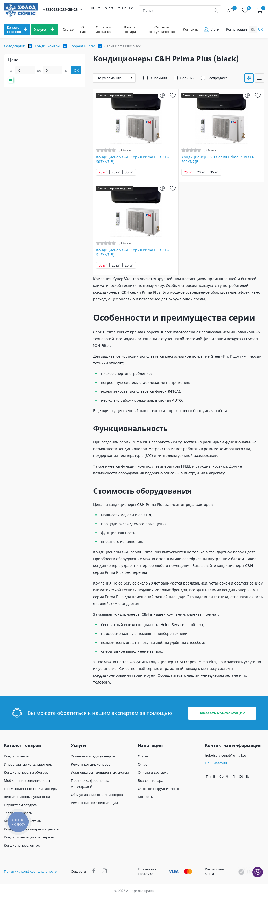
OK (76, 70)
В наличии (158, 78)
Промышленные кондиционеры (31, 788)
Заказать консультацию (222, 712)
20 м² (103, 172)
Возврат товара (130, 29)
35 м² (129, 172)
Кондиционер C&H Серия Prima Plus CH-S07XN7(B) (132, 159)
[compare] (162, 95)
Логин (216, 29)
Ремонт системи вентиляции (94, 802)
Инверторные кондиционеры (28, 764)
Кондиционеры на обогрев (26, 772)
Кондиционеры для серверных (29, 837)
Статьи (68, 29)
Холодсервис (14, 46)
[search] (216, 10)
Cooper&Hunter (82, 46)
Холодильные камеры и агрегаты (31, 829)
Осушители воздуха (20, 804)
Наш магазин (216, 763)
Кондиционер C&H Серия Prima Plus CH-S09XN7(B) (217, 159)
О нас (83, 29)
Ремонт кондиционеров (90, 764)
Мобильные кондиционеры (27, 780)
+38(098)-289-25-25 (60, 9)
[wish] (172, 95)
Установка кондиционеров (93, 756)
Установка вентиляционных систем (100, 772)
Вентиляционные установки (27, 796)
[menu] (17, 29)
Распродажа (217, 78)
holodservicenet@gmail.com (227, 755)
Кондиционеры (47, 46)
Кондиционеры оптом (22, 845)
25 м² (116, 172)
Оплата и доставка (103, 29)
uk (260, 29)
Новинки (187, 78)
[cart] (259, 10)
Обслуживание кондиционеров (97, 794)
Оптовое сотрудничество (161, 29)
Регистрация (236, 29)
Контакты (191, 29)
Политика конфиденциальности (30, 871)
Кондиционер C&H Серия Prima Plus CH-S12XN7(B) (132, 252)
